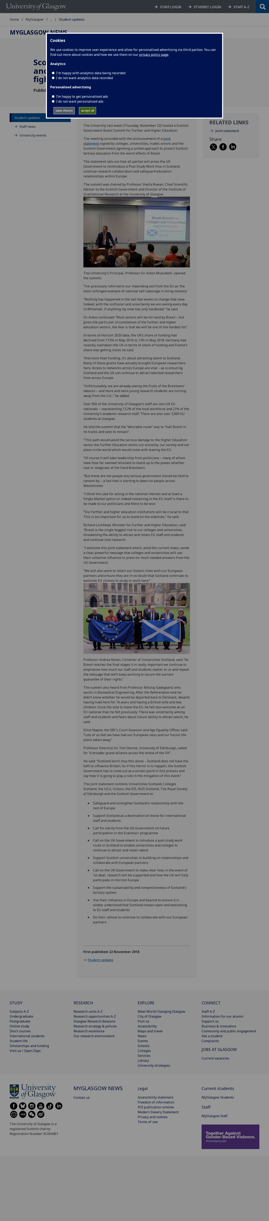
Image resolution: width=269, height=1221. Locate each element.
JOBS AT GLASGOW (219, 1049)
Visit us (143, 1021)
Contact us (82, 1097)
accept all (87, 110)
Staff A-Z (208, 1011)
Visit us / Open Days (25, 1050)
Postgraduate (20, 1021)
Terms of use (148, 1122)
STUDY (16, 1003)
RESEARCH (83, 1003)
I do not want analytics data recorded (84, 78)
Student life (19, 1041)
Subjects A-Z (19, 1011)
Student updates (27, 117)
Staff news (27, 126)
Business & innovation (219, 1026)
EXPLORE (146, 1003)
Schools (143, 1046)
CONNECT (211, 1003)
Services (144, 1055)
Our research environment (94, 1036)
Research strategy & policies (95, 1026)
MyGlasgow (34, 19)
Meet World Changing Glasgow (161, 1011)
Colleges (144, 1050)
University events (33, 135)
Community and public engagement (229, 1031)
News (142, 1036)
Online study (19, 1026)
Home (14, 19)
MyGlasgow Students (218, 1097)
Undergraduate (21, 1016)
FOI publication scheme (156, 1107)
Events (143, 1041)
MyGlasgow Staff (214, 1116)
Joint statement (227, 131)
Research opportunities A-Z (95, 1016)
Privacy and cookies (153, 1117)
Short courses (20, 1031)
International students (27, 1036)
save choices (64, 110)
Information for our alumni (222, 1016)
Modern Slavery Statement (158, 1112)
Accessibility (147, 1026)
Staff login (170, 7)
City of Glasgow (149, 1016)
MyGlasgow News (64, 19)
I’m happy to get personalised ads (82, 96)
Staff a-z (241, 7)
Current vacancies (215, 1058)
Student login (207, 7)
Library (143, 1060)
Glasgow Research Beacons (94, 1021)
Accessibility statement (155, 1097)
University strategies (154, 1065)
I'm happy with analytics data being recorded (90, 73)
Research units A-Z (88, 1011)
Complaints (210, 1041)
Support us (210, 1021)
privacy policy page (153, 54)
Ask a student (212, 1036)
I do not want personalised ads (79, 101)
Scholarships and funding (29, 1046)
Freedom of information (156, 1102)
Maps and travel (150, 1031)
